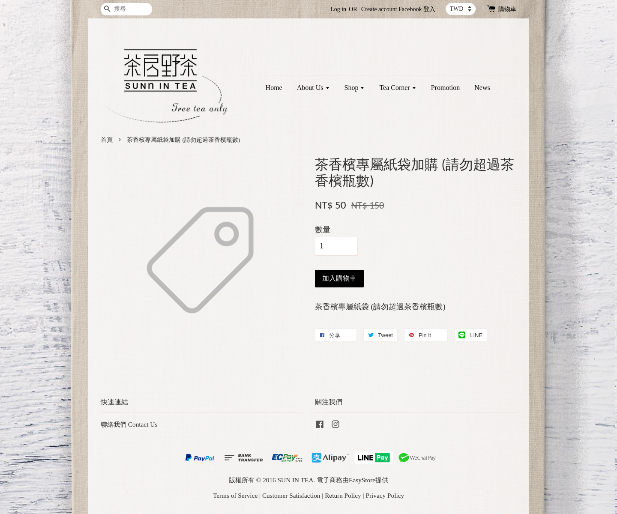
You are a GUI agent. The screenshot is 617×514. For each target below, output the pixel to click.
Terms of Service (235, 495)
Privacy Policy (384, 495)
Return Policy (343, 495)
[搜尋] (126, 9)
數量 (322, 229)
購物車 (507, 9)
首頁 (107, 140)
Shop (354, 87)
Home (274, 87)
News (482, 87)
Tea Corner (397, 87)
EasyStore (362, 480)
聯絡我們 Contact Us (129, 424)
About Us (313, 87)
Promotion (445, 87)
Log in (338, 9)
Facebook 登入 (416, 9)
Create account (379, 9)
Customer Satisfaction (291, 495)
